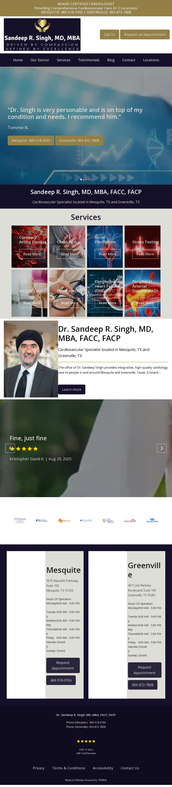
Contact (128, 60)
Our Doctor (39, 60)
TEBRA (102, 782)
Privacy (38, 770)
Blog (111, 60)
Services (63, 60)
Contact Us (130, 770)
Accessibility (103, 770)
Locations (151, 60)
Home (18, 60)
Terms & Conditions (68, 770)
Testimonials (89, 60)
